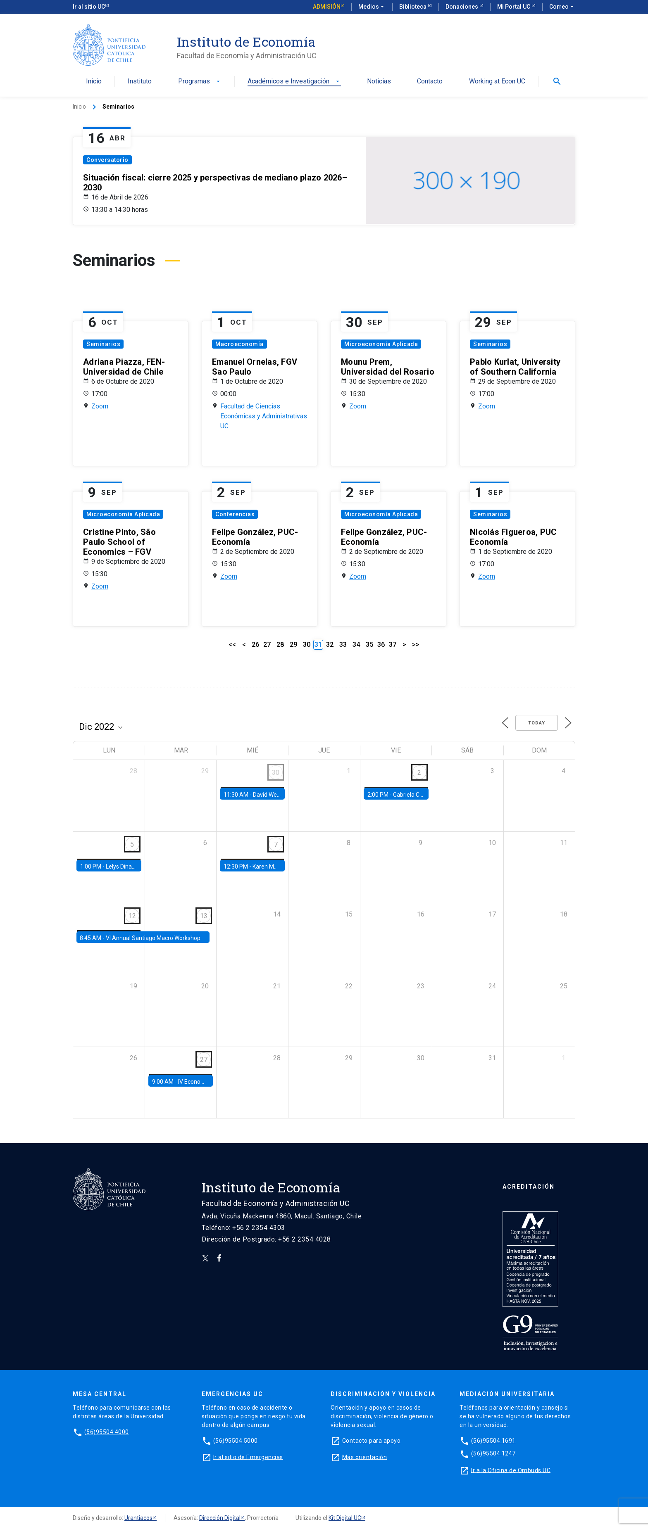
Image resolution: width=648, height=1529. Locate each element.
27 (267, 644)
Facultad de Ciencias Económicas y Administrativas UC (263, 416)
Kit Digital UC (345, 1518)
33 (343, 644)
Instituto (140, 81)
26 (255, 644)
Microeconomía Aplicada (381, 344)
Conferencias (235, 514)
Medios (372, 7)
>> (415, 644)
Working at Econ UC (497, 81)
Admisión (327, 6)
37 (392, 644)
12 (132, 916)
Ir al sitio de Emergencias (248, 1456)
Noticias (379, 81)
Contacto (430, 81)
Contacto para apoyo (371, 1440)
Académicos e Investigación (294, 81)
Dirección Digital (220, 1518)
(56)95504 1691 (493, 1440)
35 (369, 644)
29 (293, 644)
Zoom (99, 406)
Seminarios (103, 344)
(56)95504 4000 (106, 1431)
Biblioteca (413, 6)
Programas (200, 81)
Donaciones (462, 6)
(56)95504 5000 (235, 1440)
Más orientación (364, 1456)
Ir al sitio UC (89, 6)
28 (280, 644)
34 (356, 644)
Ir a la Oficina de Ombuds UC (510, 1470)
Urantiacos (138, 1518)
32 (330, 644)
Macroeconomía (239, 344)
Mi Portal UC (514, 6)
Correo (562, 7)
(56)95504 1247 (493, 1453)
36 (381, 644)
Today (536, 723)
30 (306, 644)
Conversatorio (107, 160)
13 (203, 916)
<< (232, 644)
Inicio (94, 81)
